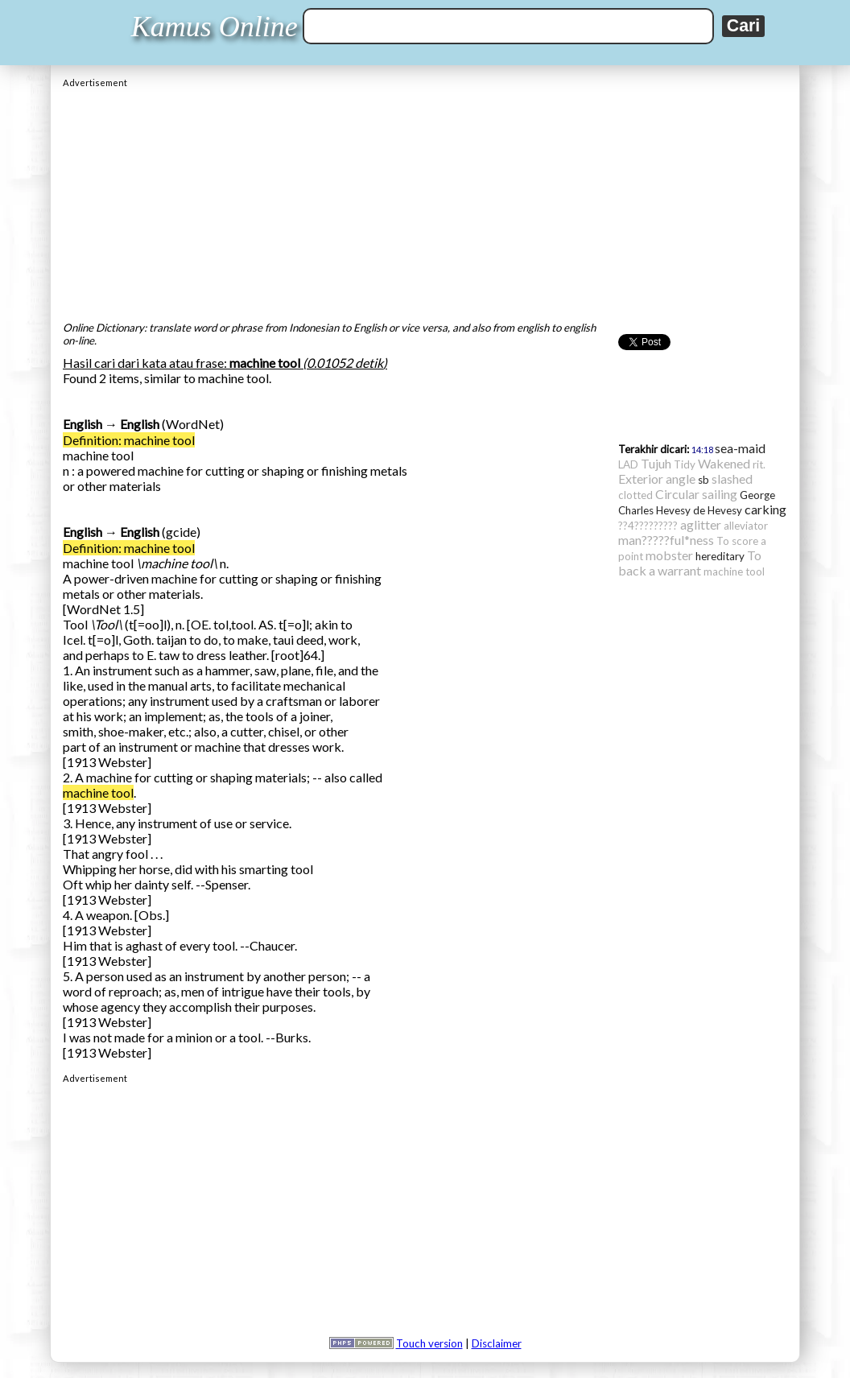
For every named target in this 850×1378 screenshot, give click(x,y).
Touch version (429, 1343)
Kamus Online (214, 26)
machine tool (98, 792)
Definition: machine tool (129, 440)
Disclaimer (497, 1343)
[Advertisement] (425, 200)
